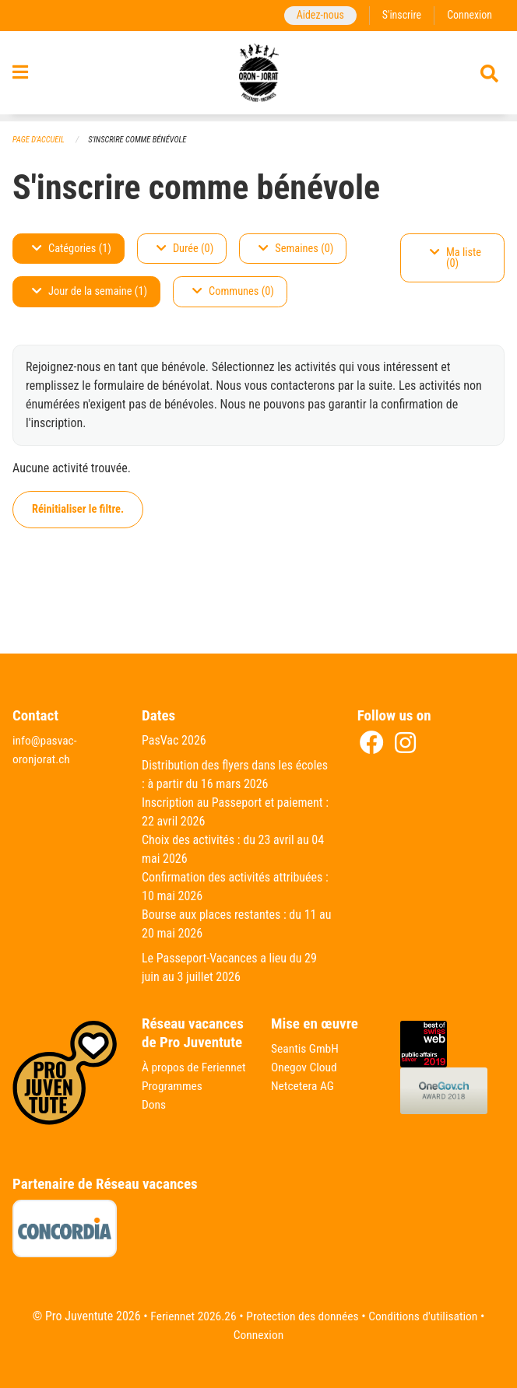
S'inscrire (399, 15)
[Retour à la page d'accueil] (259, 76)
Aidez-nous (316, 15)
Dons (154, 1123)
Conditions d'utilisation (426, 1316)
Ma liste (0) (455, 258)
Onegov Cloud (305, 1067)
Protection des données (302, 1316)
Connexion (468, 15)
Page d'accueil (39, 140)
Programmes (173, 1104)
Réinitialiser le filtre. (78, 509)
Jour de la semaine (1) (89, 292)
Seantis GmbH (306, 1048)
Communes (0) (233, 292)
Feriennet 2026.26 (189, 1316)
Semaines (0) (295, 248)
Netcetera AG (303, 1085)
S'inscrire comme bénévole (141, 140)
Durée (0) (185, 248)
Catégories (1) (71, 248)
